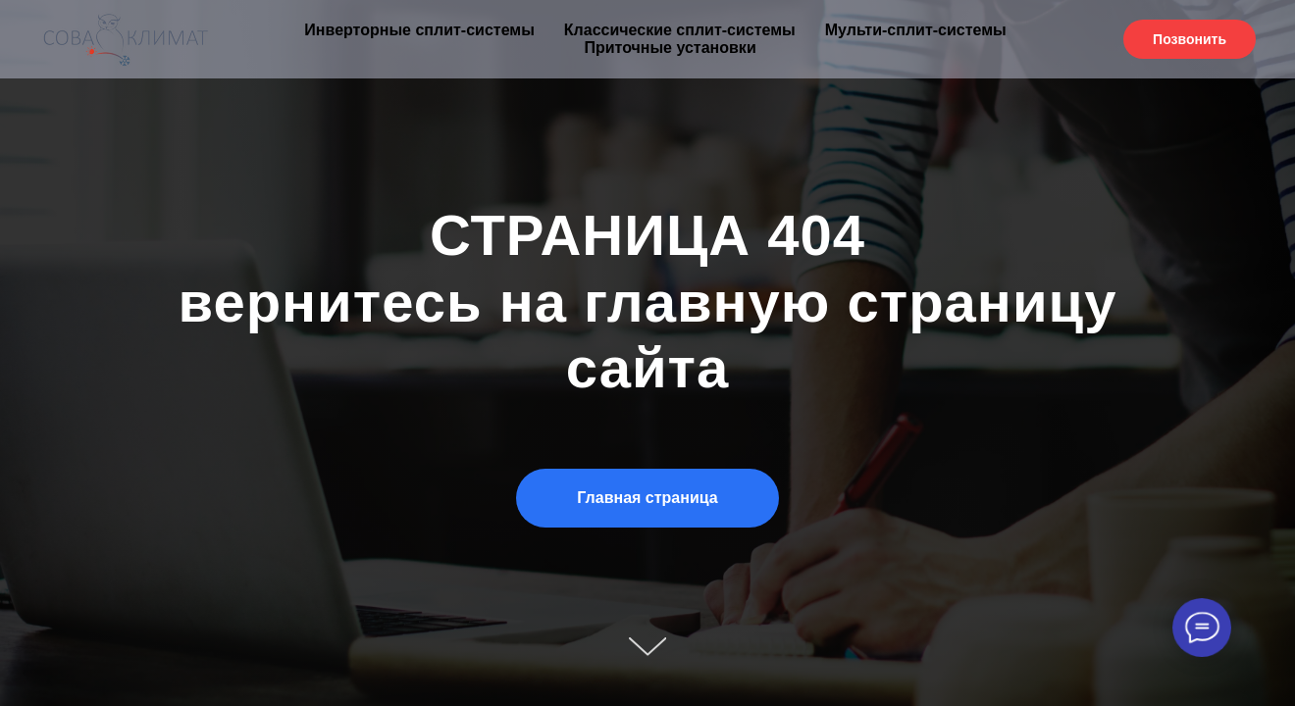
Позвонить (1189, 39)
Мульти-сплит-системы (916, 30)
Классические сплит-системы (680, 30)
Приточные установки (669, 47)
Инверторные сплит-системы (419, 30)
